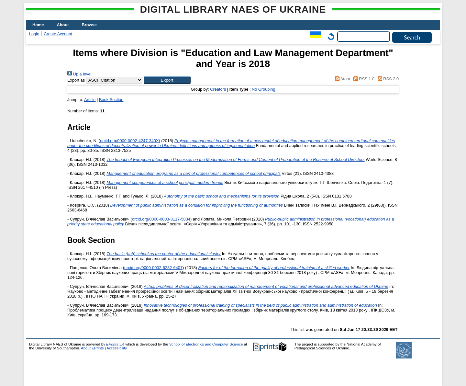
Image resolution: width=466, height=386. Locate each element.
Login (34, 33)
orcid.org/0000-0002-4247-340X (129, 140)
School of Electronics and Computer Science (206, 344)
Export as (76, 80)
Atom (341, 78)
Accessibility (116, 348)
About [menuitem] (63, 24)
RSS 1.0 (362, 78)
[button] (167, 80)
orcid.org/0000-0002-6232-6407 (153, 267)
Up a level (79, 74)
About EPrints (92, 348)
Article (90, 99)
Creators (218, 89)
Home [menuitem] (38, 24)
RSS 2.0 (387, 78)
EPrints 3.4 (115, 344)
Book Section (111, 99)
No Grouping (263, 89)
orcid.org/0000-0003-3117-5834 (161, 219)
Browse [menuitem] (89, 24)
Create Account (58, 33)
